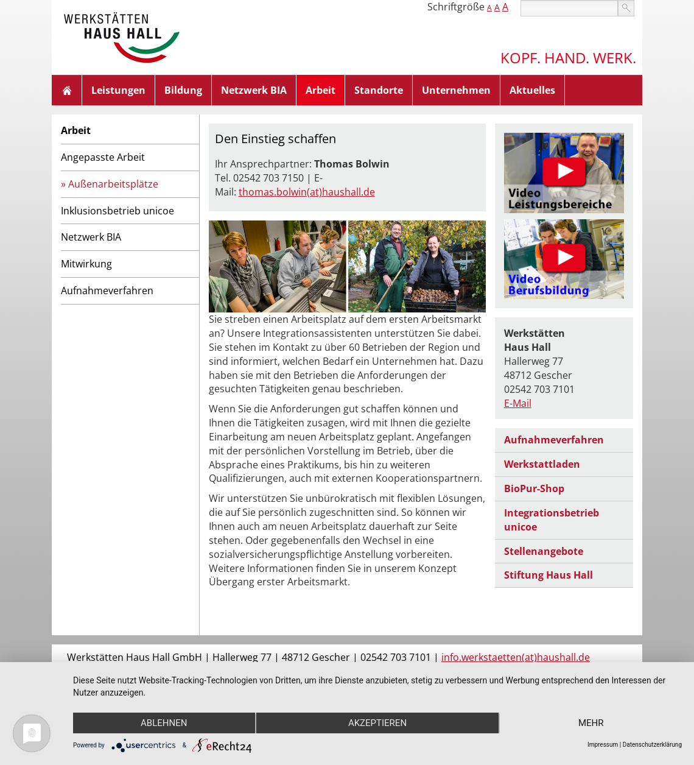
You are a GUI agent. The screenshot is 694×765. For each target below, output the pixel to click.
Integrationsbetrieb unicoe (551, 520)
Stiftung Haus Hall (548, 575)
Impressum (602, 744)
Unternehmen (456, 90)
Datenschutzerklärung (652, 744)
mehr (591, 722)
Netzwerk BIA (254, 90)
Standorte (378, 90)
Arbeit (320, 90)
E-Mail (517, 403)
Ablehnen (164, 722)
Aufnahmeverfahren (107, 290)
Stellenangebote (543, 551)
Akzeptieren (377, 722)
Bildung (183, 90)
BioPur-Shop (534, 488)
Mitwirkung (86, 263)
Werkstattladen (542, 464)
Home (67, 90)
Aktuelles (532, 90)
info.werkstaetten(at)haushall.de (515, 657)
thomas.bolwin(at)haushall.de (307, 192)
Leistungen (118, 90)
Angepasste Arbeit (103, 157)
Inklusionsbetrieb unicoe (117, 210)
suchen (626, 8)
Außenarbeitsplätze (113, 184)
